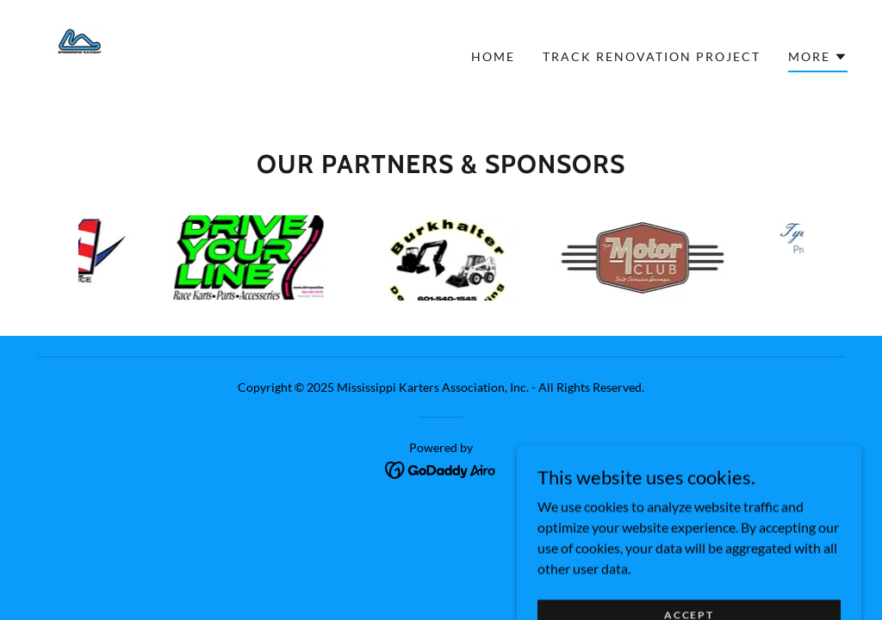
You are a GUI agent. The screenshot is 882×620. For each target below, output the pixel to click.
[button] (818, 59)
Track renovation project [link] (652, 56)
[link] (77, 54)
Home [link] (493, 56)
